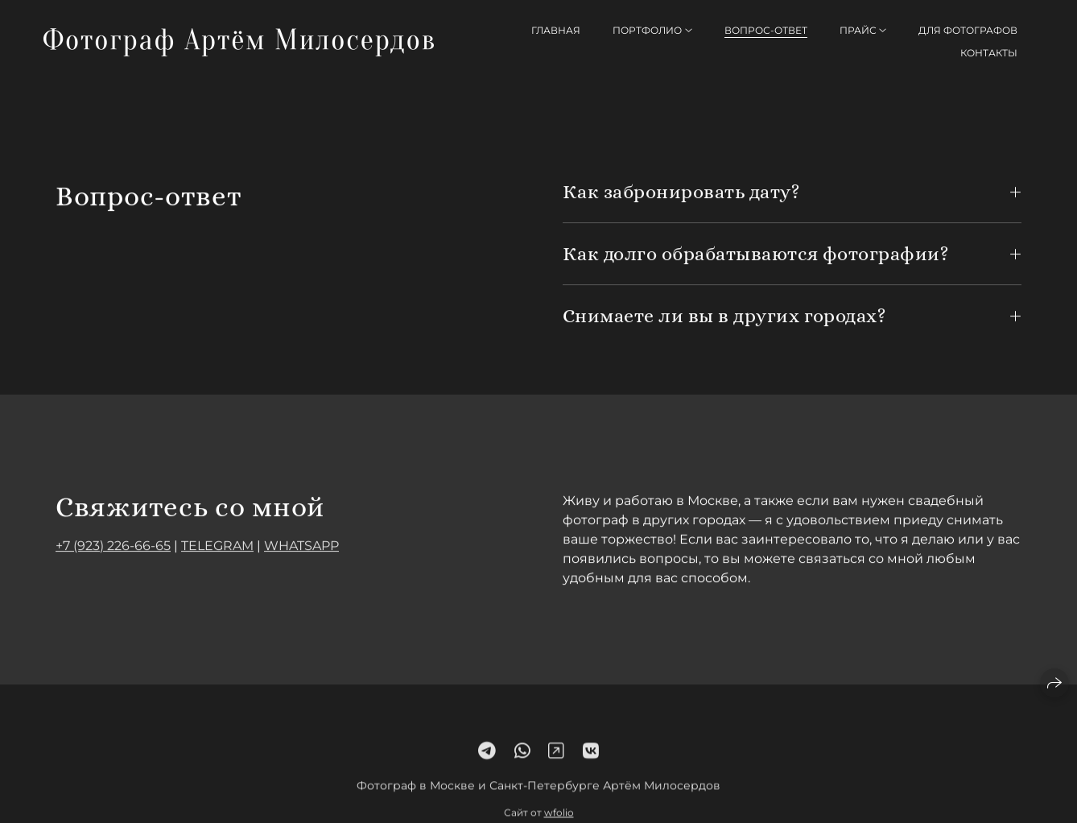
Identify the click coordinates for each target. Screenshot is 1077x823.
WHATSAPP (301, 546)
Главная (555, 30)
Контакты (988, 53)
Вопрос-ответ (765, 30)
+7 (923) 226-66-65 (113, 546)
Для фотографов (967, 30)
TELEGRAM (217, 546)
